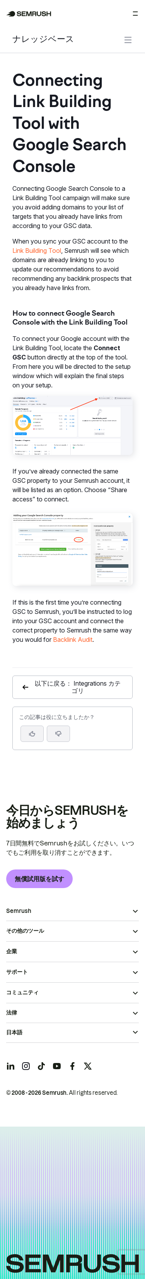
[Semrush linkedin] (10, 1066)
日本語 (14, 1032)
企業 (11, 951)
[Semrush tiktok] (41, 1066)
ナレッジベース (43, 40)
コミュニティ (22, 992)
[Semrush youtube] (57, 1066)
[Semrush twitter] (88, 1066)
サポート (17, 972)
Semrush (18, 911)
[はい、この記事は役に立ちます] (32, 734)
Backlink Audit (72, 639)
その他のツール (25, 931)
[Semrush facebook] (72, 1066)
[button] (58, 734)
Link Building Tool (36, 250)
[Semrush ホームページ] (28, 13)
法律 (11, 1012)
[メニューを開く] (135, 13)
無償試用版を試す (39, 878)
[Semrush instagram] (26, 1066)
